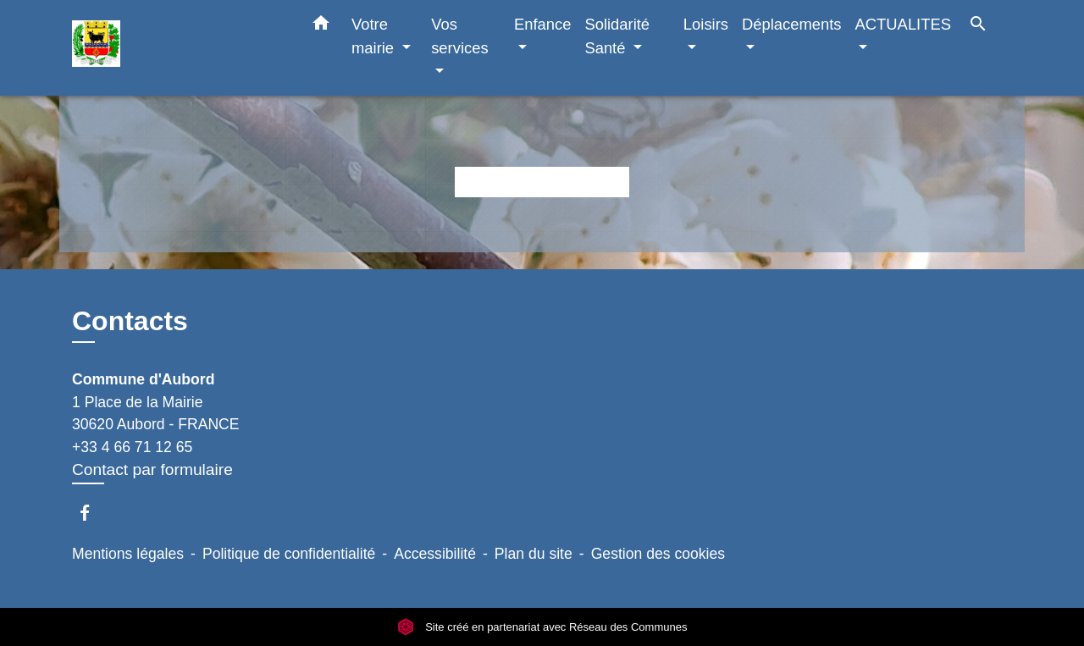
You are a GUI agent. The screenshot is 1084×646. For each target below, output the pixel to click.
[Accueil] (178, 48)
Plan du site (533, 553)
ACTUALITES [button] (903, 24)
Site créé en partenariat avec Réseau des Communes (542, 627)
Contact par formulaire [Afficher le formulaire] (152, 469)
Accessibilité (435, 553)
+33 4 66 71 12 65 (132, 447)
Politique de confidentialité (288, 553)
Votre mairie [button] (374, 36)
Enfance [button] (542, 24)
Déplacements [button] (792, 24)
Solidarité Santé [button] (617, 36)
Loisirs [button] (705, 24)
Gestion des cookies (658, 553)
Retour (542, 181)
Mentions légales (128, 553)
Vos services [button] (459, 36)
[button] (321, 26)
